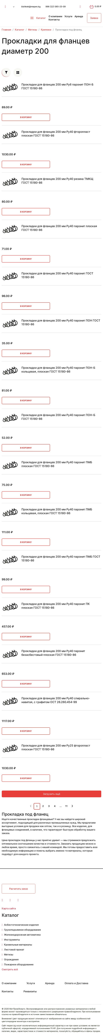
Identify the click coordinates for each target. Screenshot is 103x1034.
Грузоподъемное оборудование (22, 929)
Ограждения (11, 959)
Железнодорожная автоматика (22, 934)
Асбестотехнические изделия (21, 924)
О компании (55, 16)
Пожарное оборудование (18, 964)
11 (66, 806)
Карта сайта (9, 908)
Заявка (94, 17)
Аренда (79, 16)
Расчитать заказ (18, 888)
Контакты (54, 19)
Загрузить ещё (51, 793)
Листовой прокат (14, 949)
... (61, 806)
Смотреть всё (10, 969)
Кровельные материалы (18, 944)
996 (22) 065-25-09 (56, 6)
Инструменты (12, 939)
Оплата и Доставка (76, 983)
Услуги (68, 16)
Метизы (8, 954)
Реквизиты (30, 991)
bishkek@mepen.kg (31, 6)
